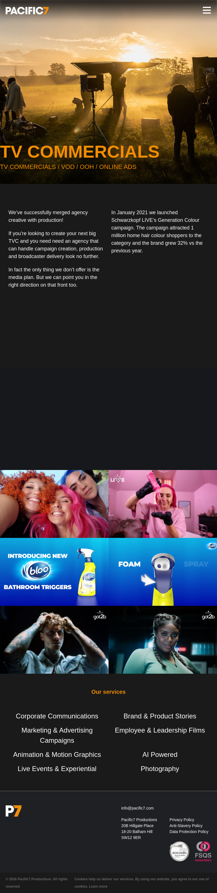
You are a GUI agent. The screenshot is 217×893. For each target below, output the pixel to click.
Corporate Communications (57, 716)
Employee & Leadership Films (160, 730)
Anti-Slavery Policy (186, 825)
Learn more (98, 886)
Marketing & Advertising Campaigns (57, 735)
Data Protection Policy (189, 831)
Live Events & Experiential (57, 768)
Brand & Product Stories (159, 716)
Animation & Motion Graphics (57, 754)
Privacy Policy (182, 819)
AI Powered (159, 754)
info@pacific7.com (137, 808)
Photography (160, 768)
